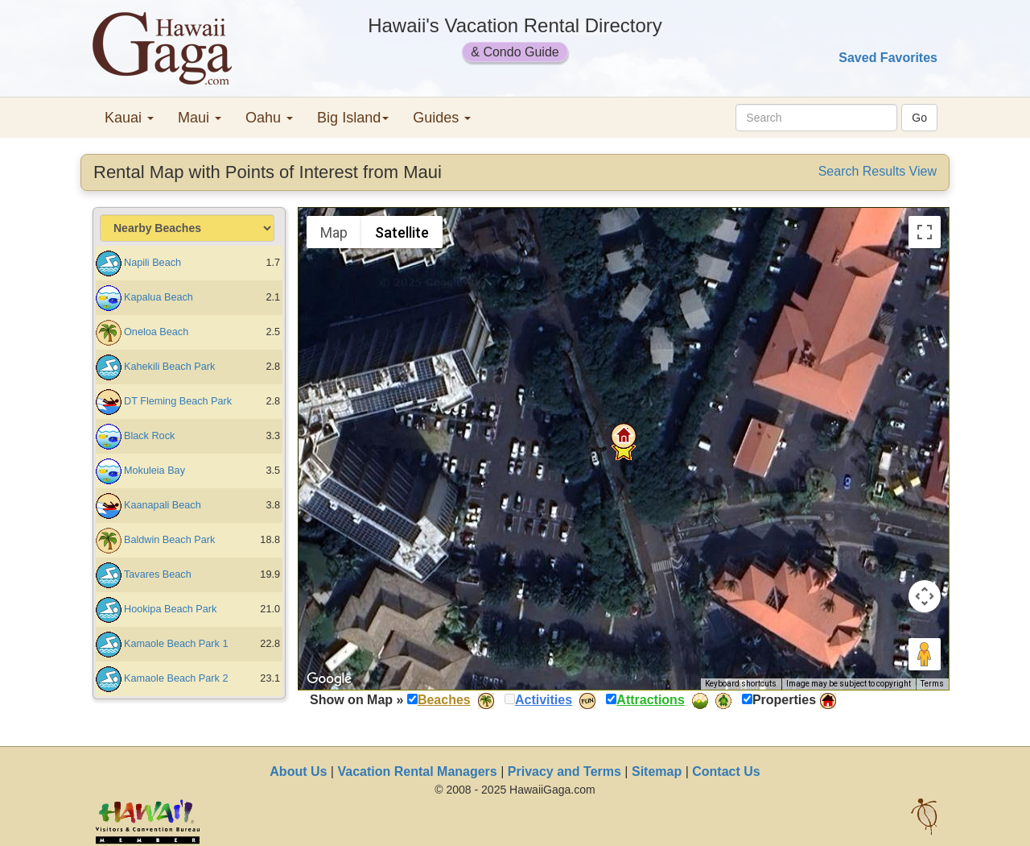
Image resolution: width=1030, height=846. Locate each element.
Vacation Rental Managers (416, 771)
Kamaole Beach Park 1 (176, 643)
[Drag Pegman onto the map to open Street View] (924, 654)
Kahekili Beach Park (169, 366)
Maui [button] (199, 118)
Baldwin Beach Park (169, 539)
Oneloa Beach (156, 332)
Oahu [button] (269, 118)
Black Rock (149, 436)
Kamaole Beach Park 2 (176, 678)
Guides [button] (442, 118)
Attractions (650, 700)
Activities (543, 700)
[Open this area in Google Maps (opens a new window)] (329, 679)
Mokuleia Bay (154, 470)
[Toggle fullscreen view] (924, 232)
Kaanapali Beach (162, 505)
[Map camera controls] (924, 596)
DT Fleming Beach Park (178, 401)
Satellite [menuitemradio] (402, 232)
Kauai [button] (129, 118)
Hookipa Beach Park (170, 609)
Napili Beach (152, 262)
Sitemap (657, 771)
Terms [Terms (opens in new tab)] (932, 683)
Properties (784, 700)
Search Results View (877, 171)
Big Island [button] (353, 118)
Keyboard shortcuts (741, 683)
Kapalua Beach (158, 297)
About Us (298, 771)
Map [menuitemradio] (334, 232)
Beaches (444, 700)
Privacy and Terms (564, 771)
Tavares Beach (158, 574)
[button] (624, 436)
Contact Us (726, 771)
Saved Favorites (887, 57)
